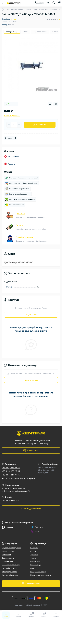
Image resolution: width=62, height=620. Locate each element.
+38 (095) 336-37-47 (11, 468)
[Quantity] (14, 125)
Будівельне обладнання (11, 548)
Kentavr (13, 19)
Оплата (19, 225)
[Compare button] (55, 104)
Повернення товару (38, 571)
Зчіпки (28, 9)
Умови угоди (35, 565)
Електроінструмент (9, 568)
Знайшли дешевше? (12, 115)
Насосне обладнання (10, 575)
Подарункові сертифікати (40, 575)
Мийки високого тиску (10, 565)
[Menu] (3, 3)
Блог (32, 568)
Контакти (34, 548)
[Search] (54, 2)
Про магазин (35, 561)
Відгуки (33, 551)
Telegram (37, 527)
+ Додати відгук (31, 315)
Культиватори (7, 561)
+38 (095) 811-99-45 (11, 475)
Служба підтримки (24, 237)
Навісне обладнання (14, 9)
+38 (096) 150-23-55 (11, 471)
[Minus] (9, 124)
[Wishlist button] (50, 104)
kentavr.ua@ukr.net (10, 500)
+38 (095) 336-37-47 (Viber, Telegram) (18, 478)
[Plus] (19, 124)
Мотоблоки (6, 554)
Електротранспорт (9, 571)
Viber (35, 531)
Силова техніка (8, 558)
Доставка (20, 213)
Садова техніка (8, 551)
